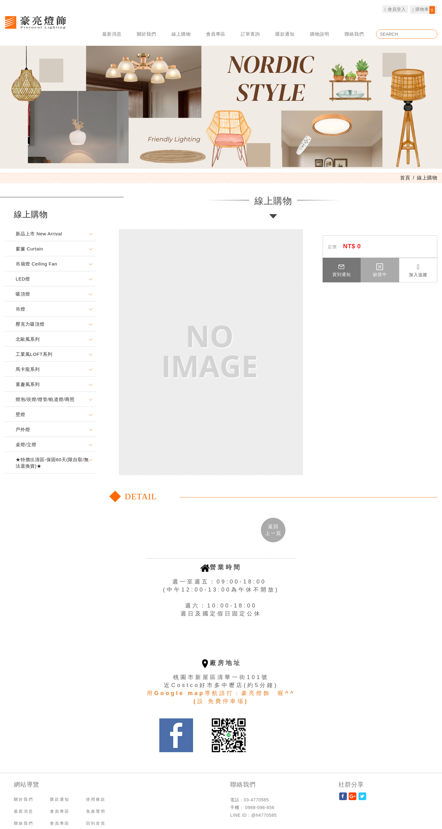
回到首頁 (96, 823)
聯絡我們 (354, 34)
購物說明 (319, 34)
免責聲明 (96, 811)
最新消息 (112, 34)
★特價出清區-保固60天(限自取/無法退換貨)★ (52, 463)
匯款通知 (285, 34)
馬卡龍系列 (28, 369)
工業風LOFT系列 (34, 354)
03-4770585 (256, 799)
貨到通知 (342, 270)
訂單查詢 (250, 34)
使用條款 (96, 799)
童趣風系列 (28, 384)
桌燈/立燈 (26, 444)
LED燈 (23, 278)
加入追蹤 (418, 270)
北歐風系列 (28, 339)
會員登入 (395, 9)
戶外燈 (23, 429)
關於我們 (146, 34)
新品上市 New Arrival (39, 233)
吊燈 (20, 309)
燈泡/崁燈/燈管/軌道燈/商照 (45, 399)
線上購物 (181, 34)
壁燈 (20, 414)
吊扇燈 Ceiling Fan (36, 263)
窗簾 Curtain (29, 248)
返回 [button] (273, 529)
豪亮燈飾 (35, 22)
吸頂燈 (23, 294)
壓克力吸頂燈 (30, 324)
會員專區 (215, 34)
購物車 (423, 10)
